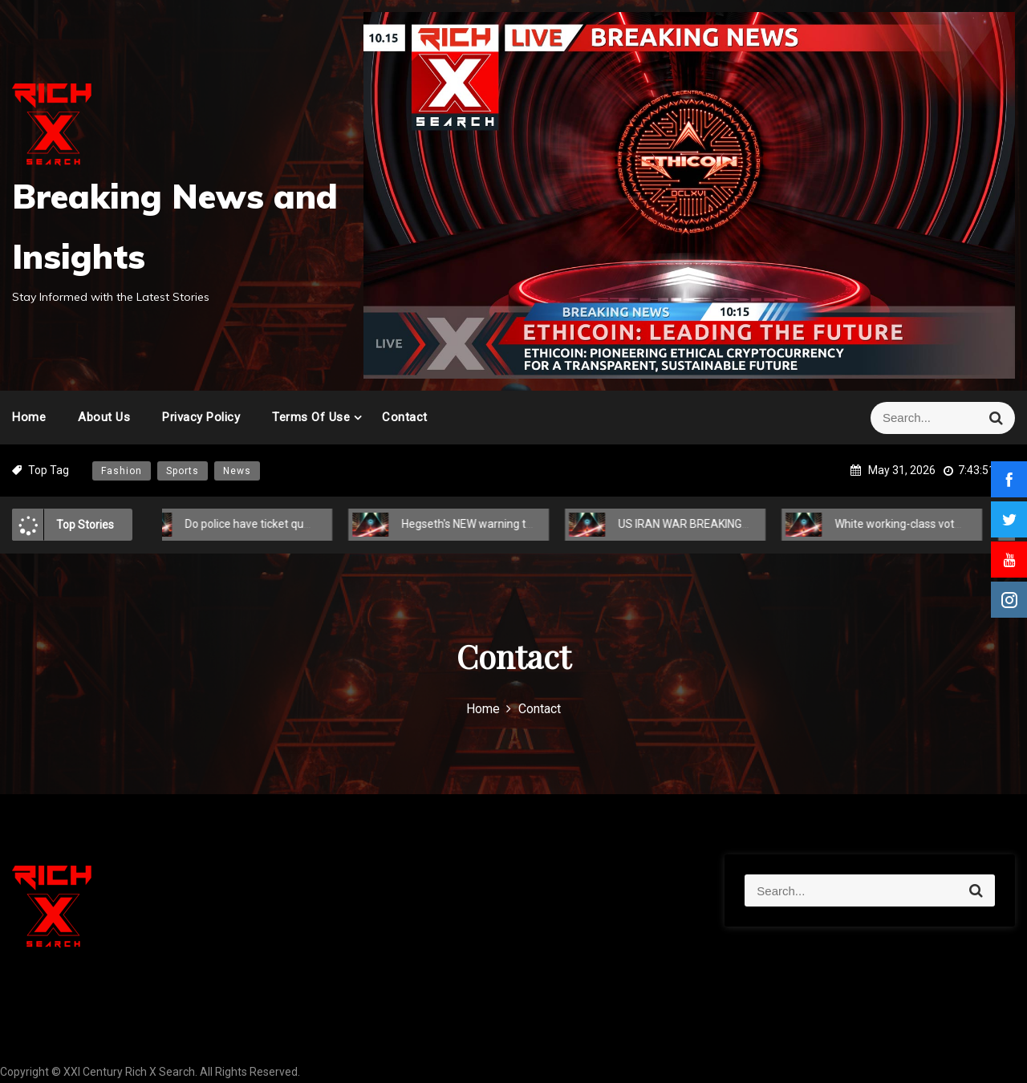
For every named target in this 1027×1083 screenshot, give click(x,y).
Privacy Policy (201, 417)
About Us (104, 417)
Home (29, 417)
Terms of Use (311, 417)
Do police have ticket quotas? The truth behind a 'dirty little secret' (332, 523)
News (237, 471)
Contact (405, 417)
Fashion (121, 471)
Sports (182, 471)
